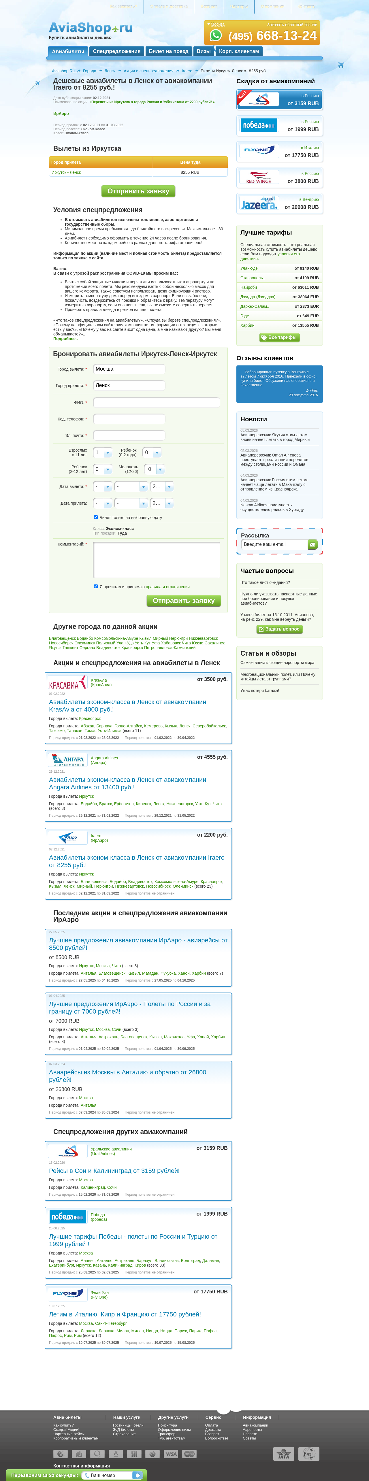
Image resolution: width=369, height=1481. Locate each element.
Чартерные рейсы (68, 1434)
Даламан (210, 1260)
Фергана (87, 647)
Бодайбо (85, 638)
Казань (99, 1265)
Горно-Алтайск (128, 726)
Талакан (74, 730)
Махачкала (174, 1037)
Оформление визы (174, 1429)
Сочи (116, 1029)
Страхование (124, 1434)
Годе (244, 316)
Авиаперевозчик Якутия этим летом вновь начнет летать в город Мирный (275, 437)
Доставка (213, 1429)
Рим (68, 1335)
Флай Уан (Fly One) (100, 1294)
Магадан (150, 973)
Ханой (183, 973)
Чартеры (239, 6)
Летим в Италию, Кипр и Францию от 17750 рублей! (125, 1314)
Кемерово (153, 726)
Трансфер (167, 1434)
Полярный (105, 643)
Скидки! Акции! (66, 1429)
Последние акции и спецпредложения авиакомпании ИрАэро (140, 916)
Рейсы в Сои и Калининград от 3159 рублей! (114, 1170)
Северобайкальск (209, 726)
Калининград (93, 1187)
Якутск (55, 647)
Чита (186, 643)
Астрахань (108, 1037)
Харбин (199, 973)
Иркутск (86, 796)
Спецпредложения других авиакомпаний (120, 1131)
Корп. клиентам (239, 51)
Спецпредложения (116, 51)
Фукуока (168, 973)
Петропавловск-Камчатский (169, 647)
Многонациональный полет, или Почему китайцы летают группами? (277, 676)
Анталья (88, 973)
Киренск (143, 803)
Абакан (87, 726)
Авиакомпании (255, 1425)
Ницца (152, 1331)
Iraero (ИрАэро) (99, 838)
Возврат (209, 6)
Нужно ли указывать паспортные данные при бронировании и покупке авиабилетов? (278, 598)
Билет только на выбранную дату (128, 517)
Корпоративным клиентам (76, 1438)
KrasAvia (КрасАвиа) (101, 682)
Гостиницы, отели (128, 1425)
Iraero (187, 71)
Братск (105, 803)
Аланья (88, 1260)
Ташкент (70, 647)
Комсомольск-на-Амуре (116, 638)
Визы (204, 51)
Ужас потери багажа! (259, 690)
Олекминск (84, 643)
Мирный (160, 638)
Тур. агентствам (171, 1438)
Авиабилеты (68, 51)
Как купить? (63, 1425)
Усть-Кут (143, 643)
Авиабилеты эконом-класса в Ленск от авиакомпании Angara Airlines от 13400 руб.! (127, 783)
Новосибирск (61, 643)
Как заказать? (124, 6)
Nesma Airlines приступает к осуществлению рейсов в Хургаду (272, 507)
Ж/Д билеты (123, 1429)
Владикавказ (166, 1260)
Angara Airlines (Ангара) (104, 760)
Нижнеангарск (179, 803)
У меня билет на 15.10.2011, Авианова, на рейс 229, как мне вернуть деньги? (277, 617)
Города (89, 71)
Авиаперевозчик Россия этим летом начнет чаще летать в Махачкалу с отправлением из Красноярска (274, 484)
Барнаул (104, 726)
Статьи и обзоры (268, 653)
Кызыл (145, 638)
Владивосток (108, 647)
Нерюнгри (178, 638)
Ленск (110, 71)
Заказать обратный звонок (292, 24)
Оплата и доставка (169, 6)
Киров (140, 1265)
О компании (273, 6)
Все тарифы (282, 337)
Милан (123, 1331)
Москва (103, 965)
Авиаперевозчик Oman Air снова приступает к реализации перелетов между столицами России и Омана (274, 460)
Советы (249, 1438)
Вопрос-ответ (217, 1438)
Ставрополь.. (252, 278)
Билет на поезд (169, 51)
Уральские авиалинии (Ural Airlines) (111, 1151)
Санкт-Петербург (111, 1323)
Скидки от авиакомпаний (275, 81)
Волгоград (190, 1260)
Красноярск (132, 647)
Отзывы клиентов (264, 358)
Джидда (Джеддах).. (259, 297)
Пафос (210, 1331)
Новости (253, 419)
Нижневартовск (203, 638)
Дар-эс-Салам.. (254, 306)
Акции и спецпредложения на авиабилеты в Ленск (136, 663)
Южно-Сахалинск (208, 643)
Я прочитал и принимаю (142, 586)
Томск (89, 730)
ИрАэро (61, 113)
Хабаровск (171, 643)
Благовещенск (62, 638)
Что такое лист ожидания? (265, 582)
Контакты (307, 6)
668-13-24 (272, 35)
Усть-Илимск (109, 730)
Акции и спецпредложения (148, 71)
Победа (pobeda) (99, 1217)
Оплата (211, 1425)
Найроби (248, 287)
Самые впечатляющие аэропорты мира (277, 662)
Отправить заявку (139, 191)
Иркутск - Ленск (66, 172)
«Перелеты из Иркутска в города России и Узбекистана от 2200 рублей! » (152, 102)
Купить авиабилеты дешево (80, 37)
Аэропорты (252, 1429)
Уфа (156, 643)
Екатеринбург (61, 1265)
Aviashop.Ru (63, 71)
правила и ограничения (168, 586)
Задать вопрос (282, 629)
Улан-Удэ (125, 643)
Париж (181, 1331)
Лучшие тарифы (266, 232)
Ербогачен (124, 803)
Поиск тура (167, 1425)
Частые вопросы (267, 570)
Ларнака (89, 1331)
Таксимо (57, 730)
